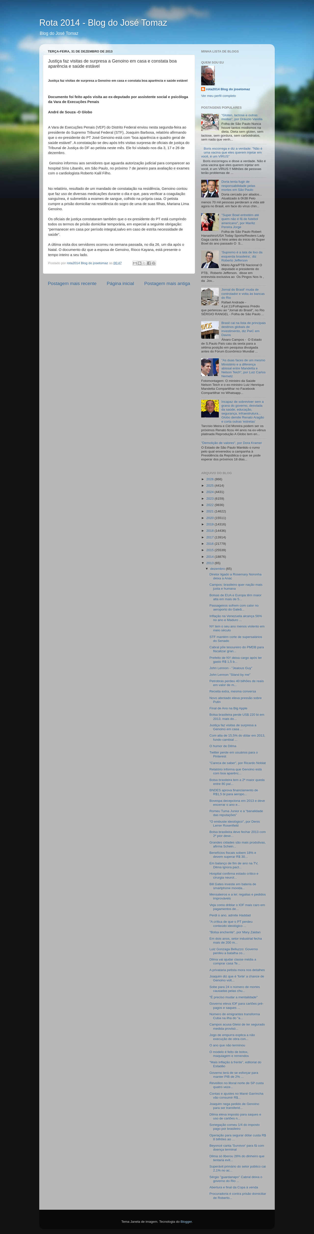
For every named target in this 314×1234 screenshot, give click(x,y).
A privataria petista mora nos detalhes (237, 970)
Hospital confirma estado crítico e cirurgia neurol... (234, 875)
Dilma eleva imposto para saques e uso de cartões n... (235, 1116)
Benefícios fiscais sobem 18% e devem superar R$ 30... (232, 854)
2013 (210, 563)
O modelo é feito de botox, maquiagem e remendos (229, 1054)
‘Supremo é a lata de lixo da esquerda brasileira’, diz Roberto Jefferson (241, 256)
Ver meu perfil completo (218, 96)
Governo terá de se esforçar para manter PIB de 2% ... (233, 1074)
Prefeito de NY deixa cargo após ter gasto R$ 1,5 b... (235, 659)
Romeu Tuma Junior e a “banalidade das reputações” (236, 813)
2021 (210, 511)
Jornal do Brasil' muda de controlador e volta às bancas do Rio (242, 293)
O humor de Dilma (222, 746)
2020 (210, 518)
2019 (210, 524)
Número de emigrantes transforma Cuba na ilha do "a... (234, 1016)
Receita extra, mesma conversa (232, 691)
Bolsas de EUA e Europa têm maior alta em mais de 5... (235, 597)
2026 (210, 479)
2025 (210, 485)
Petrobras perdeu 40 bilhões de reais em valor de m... (236, 683)
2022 (210, 505)
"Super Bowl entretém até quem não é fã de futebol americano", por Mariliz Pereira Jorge (240, 221)
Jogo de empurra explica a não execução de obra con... (232, 1037)
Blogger (186, 1221)
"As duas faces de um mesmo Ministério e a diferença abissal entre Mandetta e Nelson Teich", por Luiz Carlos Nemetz (243, 368)
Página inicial (120, 283)
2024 (210, 492)
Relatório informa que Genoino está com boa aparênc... (235, 771)
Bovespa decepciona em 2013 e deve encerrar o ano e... (237, 802)
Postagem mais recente (72, 283)
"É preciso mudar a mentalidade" (233, 997)
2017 (210, 537)
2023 (210, 498)
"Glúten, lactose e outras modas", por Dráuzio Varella (241, 117)
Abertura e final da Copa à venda (233, 1187)
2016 (210, 544)
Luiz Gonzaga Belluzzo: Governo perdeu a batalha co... (233, 951)
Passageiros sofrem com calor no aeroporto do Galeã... (234, 607)
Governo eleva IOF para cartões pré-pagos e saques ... (236, 1005)
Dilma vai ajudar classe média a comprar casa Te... (232, 961)
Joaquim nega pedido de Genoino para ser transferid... (234, 1106)
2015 (210, 550)
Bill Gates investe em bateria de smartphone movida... (232, 886)
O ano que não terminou (227, 1045)
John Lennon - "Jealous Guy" (230, 668)
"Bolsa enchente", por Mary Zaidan (235, 932)
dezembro (218, 569)
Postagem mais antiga (167, 283)
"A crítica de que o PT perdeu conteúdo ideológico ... (231, 923)
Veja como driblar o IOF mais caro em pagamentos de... (237, 907)
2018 (210, 531)
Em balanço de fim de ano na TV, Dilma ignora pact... (233, 865)
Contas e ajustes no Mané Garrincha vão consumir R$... (236, 1095)
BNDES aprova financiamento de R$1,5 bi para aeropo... (233, 792)
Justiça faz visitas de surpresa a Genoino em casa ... (232, 727)
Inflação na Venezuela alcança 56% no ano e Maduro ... (235, 618)
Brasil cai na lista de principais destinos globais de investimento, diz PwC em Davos (243, 329)
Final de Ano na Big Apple (228, 708)
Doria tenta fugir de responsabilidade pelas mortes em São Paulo (238, 185)
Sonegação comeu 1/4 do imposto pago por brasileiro (234, 1126)
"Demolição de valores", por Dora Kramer (231, 443)
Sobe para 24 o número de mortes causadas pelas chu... (234, 989)
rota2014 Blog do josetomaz (228, 89)
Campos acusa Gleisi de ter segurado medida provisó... (237, 1026)
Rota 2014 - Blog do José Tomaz (103, 23)
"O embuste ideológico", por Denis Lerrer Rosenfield (234, 823)
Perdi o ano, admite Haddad (230, 915)
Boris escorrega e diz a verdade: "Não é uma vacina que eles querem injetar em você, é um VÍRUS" (231, 152)
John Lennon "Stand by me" (229, 674)
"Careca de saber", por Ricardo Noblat (237, 763)
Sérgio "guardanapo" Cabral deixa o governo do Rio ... (235, 1179)
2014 (210, 557)
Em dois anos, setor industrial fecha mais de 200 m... (235, 940)
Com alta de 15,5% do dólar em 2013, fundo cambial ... (237, 737)
